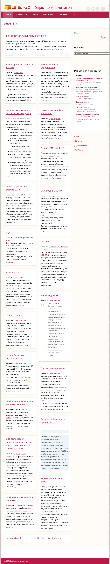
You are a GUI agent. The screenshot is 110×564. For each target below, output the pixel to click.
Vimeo (94, 9)
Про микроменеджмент (53, 368)
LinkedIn (99, 9)
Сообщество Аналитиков (50, 8)
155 (30, 538)
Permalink (66, 55)
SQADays (11, 232)
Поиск (77, 33)
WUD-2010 (45, 255)
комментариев (81, 145)
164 (49, 538)
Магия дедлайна (49, 295)
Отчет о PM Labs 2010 (52, 148)
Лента (8, 14)
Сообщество (21, 14)
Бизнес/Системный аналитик (87, 114)
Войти (76, 136)
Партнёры (63, 14)
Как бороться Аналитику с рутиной (26, 36)
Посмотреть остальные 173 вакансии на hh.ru (87, 120)
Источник (9, 262)
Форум (35, 14)
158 (42, 538)
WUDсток (46, 242)
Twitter (89, 9)
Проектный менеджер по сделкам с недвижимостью (90, 79)
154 (26, 538)
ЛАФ (74, 14)
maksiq (11, 55)
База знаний (48, 14)
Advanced (76, 40)
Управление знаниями (25, 505)
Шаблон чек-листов (16, 315)
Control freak (18, 73)
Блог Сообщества (39, 55)
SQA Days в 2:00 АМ (51, 191)
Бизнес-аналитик (82, 97)
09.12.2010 (23, 55)
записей (78, 141)
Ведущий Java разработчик (86, 87)
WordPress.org (79, 150)
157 (38, 538)
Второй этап (12, 272)
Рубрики (77, 51)
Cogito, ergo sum (55, 119)
